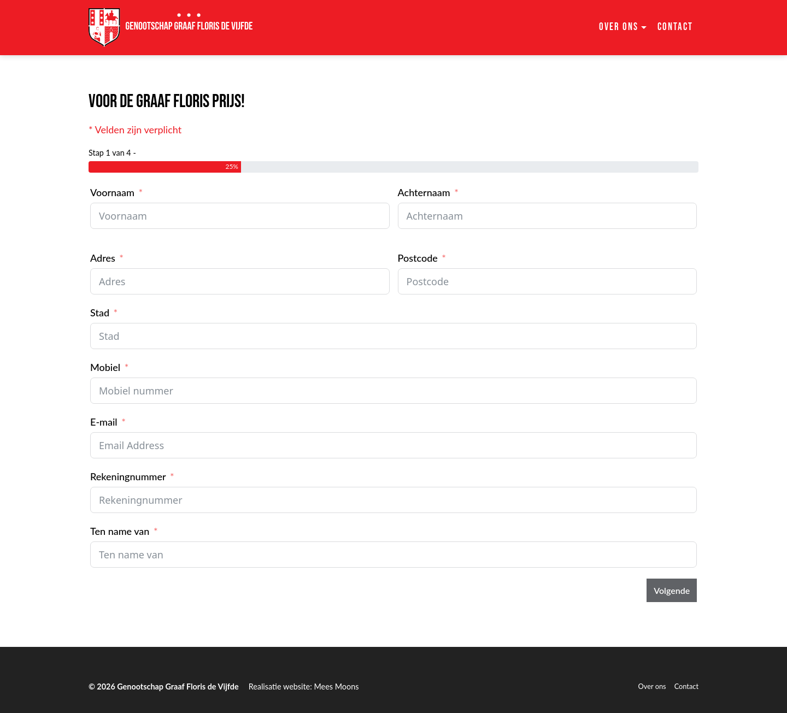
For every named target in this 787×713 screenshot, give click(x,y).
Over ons (652, 686)
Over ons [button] (618, 27)
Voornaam (112, 192)
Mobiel (105, 367)
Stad (99, 313)
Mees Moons (336, 686)
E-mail (104, 422)
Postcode (418, 258)
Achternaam (424, 192)
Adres (102, 258)
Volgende (672, 590)
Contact (675, 27)
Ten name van (119, 531)
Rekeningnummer (128, 476)
